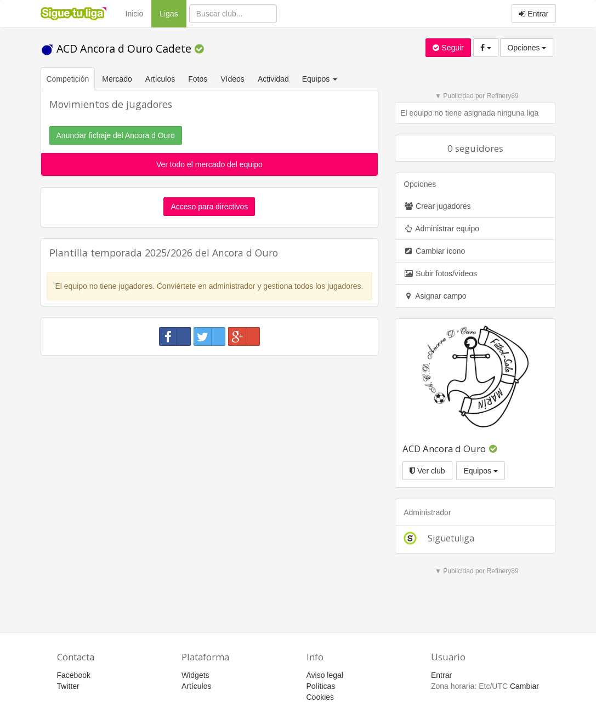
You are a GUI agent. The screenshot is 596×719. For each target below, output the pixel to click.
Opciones (526, 47)
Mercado (117, 79)
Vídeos (232, 79)
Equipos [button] (320, 79)
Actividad (273, 79)
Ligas (173, 13)
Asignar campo (435, 296)
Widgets (195, 675)
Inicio (135, 13)
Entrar (533, 13)
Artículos (160, 79)
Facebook (73, 675)
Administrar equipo (441, 228)
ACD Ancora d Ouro (444, 448)
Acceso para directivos (209, 206)
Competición (68, 79)
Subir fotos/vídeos (440, 273)
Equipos (480, 470)
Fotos (197, 79)
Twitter (68, 686)
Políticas (321, 686)
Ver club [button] (427, 470)
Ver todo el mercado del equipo (209, 164)
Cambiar (524, 686)
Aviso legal (324, 675)
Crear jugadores (437, 206)
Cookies (320, 697)
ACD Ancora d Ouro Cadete (117, 48)
